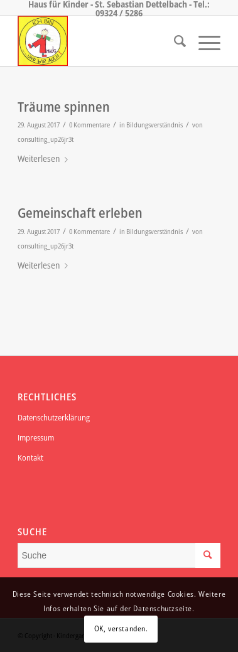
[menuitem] (173, 41)
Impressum (36, 437)
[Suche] (173, 41)
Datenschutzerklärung (54, 417)
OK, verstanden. (121, 628)
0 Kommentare (89, 124)
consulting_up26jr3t (45, 139)
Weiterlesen (45, 158)
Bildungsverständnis (154, 124)
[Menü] (203, 41)
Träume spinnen (64, 106)
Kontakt (30, 457)
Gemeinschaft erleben (80, 213)
